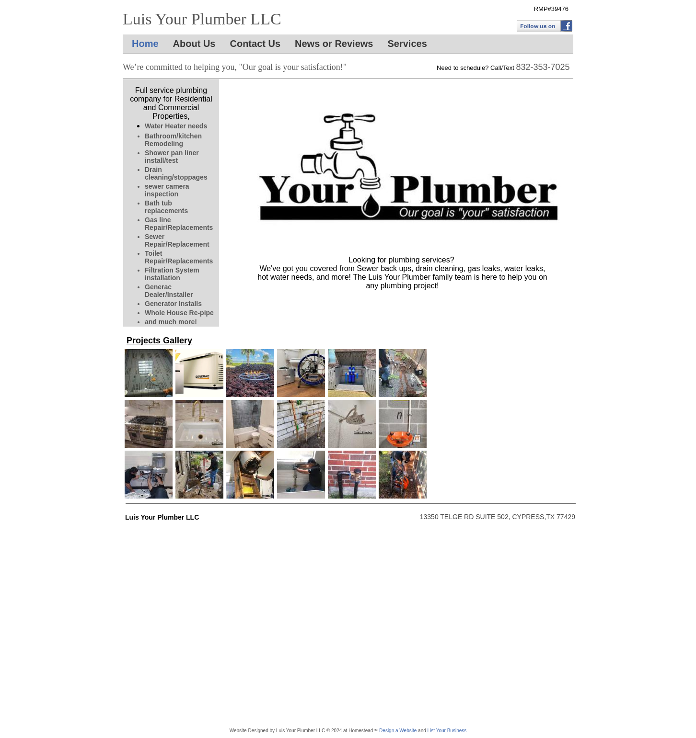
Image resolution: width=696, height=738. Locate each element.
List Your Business (447, 730)
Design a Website (398, 730)
